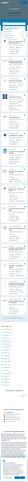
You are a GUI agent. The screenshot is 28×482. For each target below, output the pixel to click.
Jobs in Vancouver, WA (6, 373)
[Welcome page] (5, 3)
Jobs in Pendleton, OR (6, 335)
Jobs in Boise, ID (4, 370)
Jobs (9, 8)
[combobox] (14, 24)
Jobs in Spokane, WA (5, 367)
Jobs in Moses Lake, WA (6, 361)
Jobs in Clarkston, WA (5, 349)
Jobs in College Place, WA (6, 329)
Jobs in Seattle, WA (5, 382)
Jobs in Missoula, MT (5, 379)
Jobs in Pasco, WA (5, 338)
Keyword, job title (5, 21)
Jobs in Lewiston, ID (5, 355)
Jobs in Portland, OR (5, 376)
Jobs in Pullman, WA (5, 358)
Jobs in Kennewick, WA (6, 341)
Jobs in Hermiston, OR (6, 346)
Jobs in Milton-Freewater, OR (7, 332)
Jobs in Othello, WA (5, 352)
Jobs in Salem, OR (5, 384)
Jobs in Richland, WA (5, 344)
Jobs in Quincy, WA (5, 364)
